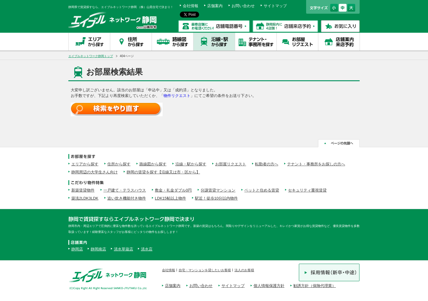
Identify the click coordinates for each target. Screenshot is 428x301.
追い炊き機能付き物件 (126, 198)
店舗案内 (215, 6)
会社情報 (190, 6)
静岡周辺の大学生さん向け (94, 172)
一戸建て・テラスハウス (124, 190)
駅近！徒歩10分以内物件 (216, 198)
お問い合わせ (243, 6)
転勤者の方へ (266, 164)
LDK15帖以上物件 (170, 198)
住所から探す (118, 164)
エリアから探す (84, 164)
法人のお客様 (244, 270)
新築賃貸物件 (83, 190)
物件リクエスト (177, 95)
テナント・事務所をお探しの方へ (316, 164)
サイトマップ (275, 6)
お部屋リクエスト (230, 164)
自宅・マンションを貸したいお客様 (205, 270)
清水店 (146, 249)
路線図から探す (152, 164)
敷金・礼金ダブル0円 (173, 190)
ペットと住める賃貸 (261, 190)
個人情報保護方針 (269, 285)
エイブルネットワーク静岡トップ (90, 56)
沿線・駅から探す (190, 164)
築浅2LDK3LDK (84, 198)
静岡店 (77, 249)
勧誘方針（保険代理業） (314, 285)
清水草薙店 (123, 249)
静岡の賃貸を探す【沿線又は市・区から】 (163, 172)
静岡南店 (98, 249)
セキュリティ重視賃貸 (307, 190)
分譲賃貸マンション (218, 190)
